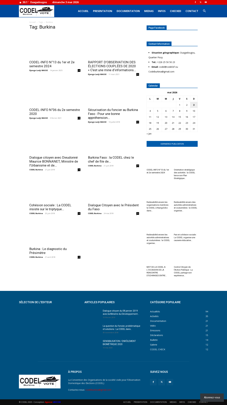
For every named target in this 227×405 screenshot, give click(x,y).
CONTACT (192, 11)
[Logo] (36, 11)
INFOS (162, 11)
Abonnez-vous (212, 397)
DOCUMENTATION (128, 11)
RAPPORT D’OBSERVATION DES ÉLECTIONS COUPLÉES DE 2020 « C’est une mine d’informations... (112, 66)
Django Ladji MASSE (38, 70)
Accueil (32, 22)
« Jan (149, 133)
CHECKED (175, 11)
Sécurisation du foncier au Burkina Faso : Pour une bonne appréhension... (113, 114)
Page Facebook (156, 28)
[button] (204, 11)
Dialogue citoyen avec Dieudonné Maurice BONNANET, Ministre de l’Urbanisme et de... (53, 161)
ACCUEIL (83, 11)
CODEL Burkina (36, 169)
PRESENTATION (102, 11)
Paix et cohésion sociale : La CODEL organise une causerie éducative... (185, 237)
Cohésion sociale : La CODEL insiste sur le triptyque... (50, 207)
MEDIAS (149, 11)
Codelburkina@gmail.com (98, 389)
